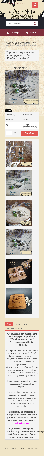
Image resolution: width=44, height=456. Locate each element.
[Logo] (22, 13)
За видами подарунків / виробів (26, 42)
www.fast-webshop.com (29, 448)
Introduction (10, 42)
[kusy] (9, 133)
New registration (18, 4)
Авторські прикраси (14, 44)
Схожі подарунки (23, 324)
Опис (9, 324)
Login (8, 4)
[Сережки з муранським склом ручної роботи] (22, 71)
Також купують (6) (14, 328)
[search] (35, 23)
